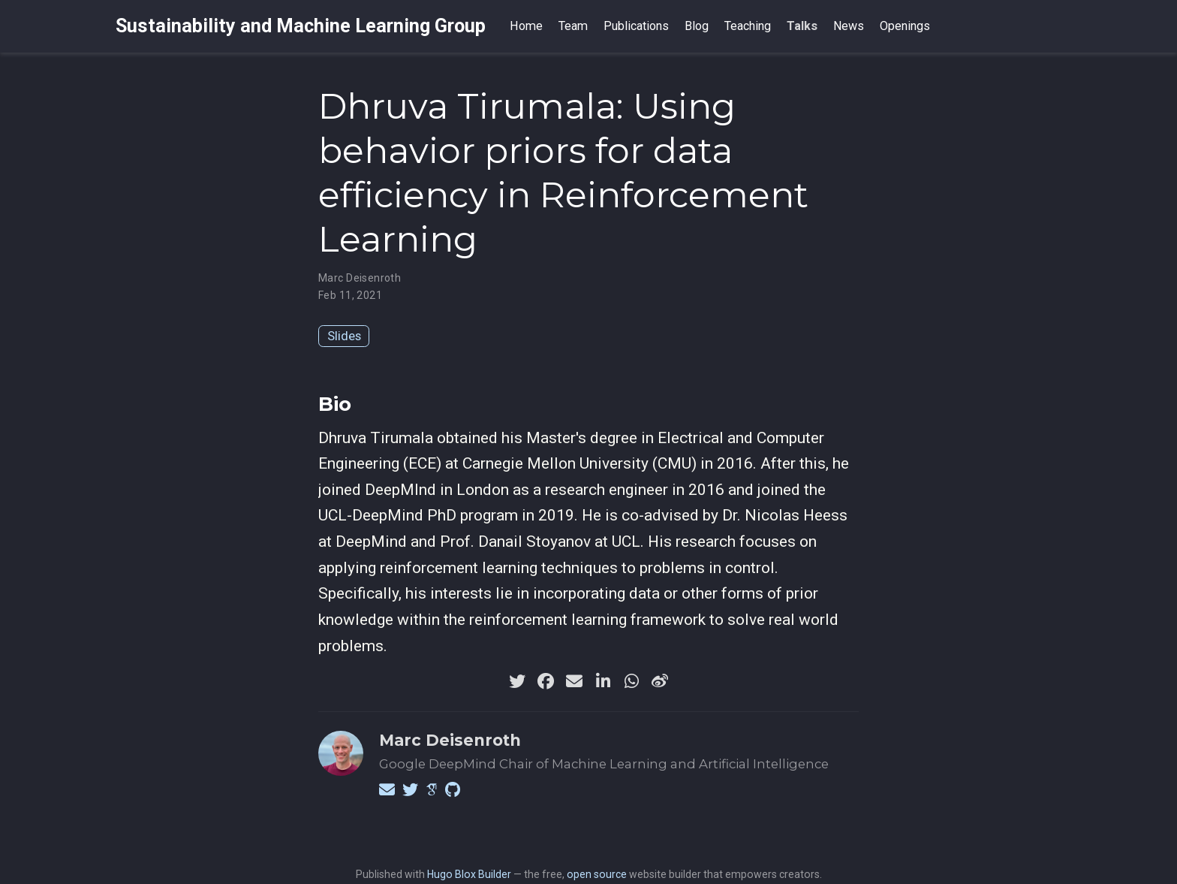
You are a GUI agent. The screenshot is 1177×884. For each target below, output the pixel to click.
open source (597, 874)
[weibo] (660, 681)
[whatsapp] (631, 681)
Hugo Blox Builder (469, 874)
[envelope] (574, 681)
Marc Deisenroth (359, 278)
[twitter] (517, 681)
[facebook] (545, 681)
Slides (344, 335)
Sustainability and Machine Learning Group (301, 26)
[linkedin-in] (603, 681)
